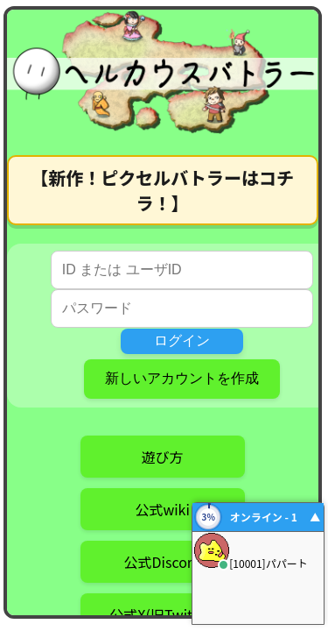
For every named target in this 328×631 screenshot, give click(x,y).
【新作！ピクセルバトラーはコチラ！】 (162, 190)
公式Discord (162, 561)
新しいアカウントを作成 (182, 378)
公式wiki (162, 509)
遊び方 (163, 456)
